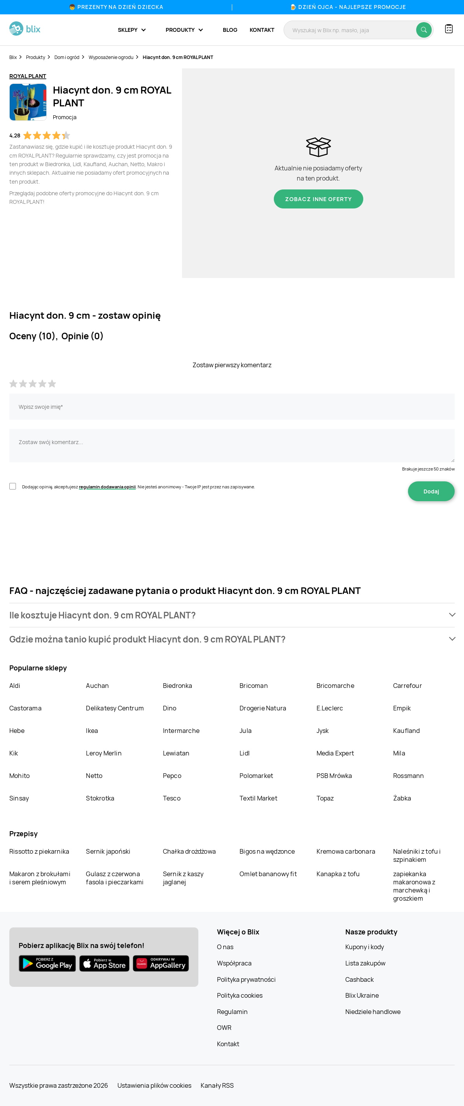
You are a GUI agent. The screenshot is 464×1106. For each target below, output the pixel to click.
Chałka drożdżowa (189, 851)
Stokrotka (100, 798)
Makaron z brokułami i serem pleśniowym (39, 878)
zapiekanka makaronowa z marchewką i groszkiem (414, 886)
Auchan (97, 685)
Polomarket (256, 775)
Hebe (17, 730)
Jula (246, 730)
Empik (402, 708)
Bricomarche (335, 685)
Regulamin (232, 1011)
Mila (399, 753)
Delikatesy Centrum (115, 708)
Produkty (35, 57)
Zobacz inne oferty (318, 199)
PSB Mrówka (334, 775)
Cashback (359, 979)
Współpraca (234, 963)
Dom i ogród (66, 57)
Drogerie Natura (263, 708)
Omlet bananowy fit (268, 874)
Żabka (402, 798)
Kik (13, 753)
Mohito (19, 775)
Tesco (171, 798)
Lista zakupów (365, 963)
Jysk (323, 730)
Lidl (245, 753)
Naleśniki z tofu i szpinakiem (417, 855)
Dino (170, 708)
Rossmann (408, 775)
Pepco (172, 775)
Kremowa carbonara (346, 851)
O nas (225, 947)
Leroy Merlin (103, 753)
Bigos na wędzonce (267, 851)
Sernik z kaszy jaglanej (183, 878)
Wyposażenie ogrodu (111, 57)
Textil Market (258, 798)
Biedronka (178, 685)
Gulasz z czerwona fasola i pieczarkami (115, 878)
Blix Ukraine (362, 995)
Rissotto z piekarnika (39, 851)
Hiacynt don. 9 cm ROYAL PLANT (178, 57)
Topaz (325, 798)
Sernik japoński (108, 851)
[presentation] (68, 525)
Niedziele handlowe (373, 1011)
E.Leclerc (330, 708)
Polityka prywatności (246, 979)
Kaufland (406, 730)
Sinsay (19, 798)
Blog (230, 29)
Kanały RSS (217, 1085)
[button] (232, 615)
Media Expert (335, 753)
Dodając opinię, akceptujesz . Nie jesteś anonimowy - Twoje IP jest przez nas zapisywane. (138, 487)
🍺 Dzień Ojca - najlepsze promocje (348, 6)
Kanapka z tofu (338, 874)
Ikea (92, 730)
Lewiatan (176, 753)
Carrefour (407, 685)
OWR (224, 1027)
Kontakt (262, 29)
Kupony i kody (364, 947)
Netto (94, 775)
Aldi (14, 685)
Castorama (25, 708)
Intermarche (181, 730)
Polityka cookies (240, 995)
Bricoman (254, 685)
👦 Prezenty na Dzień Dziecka (116, 6)
